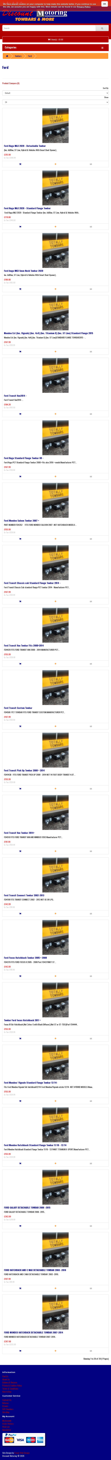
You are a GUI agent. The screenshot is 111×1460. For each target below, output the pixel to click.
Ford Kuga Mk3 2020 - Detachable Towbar (25, 145)
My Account (6, 1420)
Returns (5, 1403)
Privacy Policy (83, 7)
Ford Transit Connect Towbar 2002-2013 (24, 895)
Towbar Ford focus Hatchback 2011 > (22, 1020)
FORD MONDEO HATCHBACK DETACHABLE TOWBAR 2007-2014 (33, 1332)
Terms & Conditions (10, 1388)
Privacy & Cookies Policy (12, 1385)
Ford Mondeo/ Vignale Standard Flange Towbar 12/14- (31, 1082)
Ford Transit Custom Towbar (18, 707)
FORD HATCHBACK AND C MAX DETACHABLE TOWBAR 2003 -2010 (35, 1270)
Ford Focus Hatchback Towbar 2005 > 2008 (25, 957)
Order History (7, 1423)
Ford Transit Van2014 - (15, 395)
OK (104, 4)
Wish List (6, 1426)
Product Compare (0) (10, 83)
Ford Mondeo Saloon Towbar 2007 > (21, 520)
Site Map (5, 1412)
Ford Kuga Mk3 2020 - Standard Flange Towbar (27, 208)
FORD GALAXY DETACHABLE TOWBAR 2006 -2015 (27, 1207)
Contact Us (6, 1399)
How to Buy (6, 1391)
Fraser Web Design (21, 1452)
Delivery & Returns (9, 1382)
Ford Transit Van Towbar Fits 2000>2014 (24, 645)
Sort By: (106, 88)
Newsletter (6, 1429)
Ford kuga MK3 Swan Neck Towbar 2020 (23, 270)
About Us (6, 1379)
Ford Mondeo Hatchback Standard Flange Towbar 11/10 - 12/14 (35, 1145)
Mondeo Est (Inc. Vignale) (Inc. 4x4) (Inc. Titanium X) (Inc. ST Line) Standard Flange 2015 (48, 333)
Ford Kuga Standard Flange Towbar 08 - (23, 458)
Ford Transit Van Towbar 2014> (19, 832)
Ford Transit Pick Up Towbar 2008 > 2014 (24, 770)
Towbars (18, 55)
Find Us (5, 1376)
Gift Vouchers (7, 1409)
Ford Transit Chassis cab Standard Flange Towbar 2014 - (32, 583)
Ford (30, 55)
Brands (5, 1406)
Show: (106, 97)
